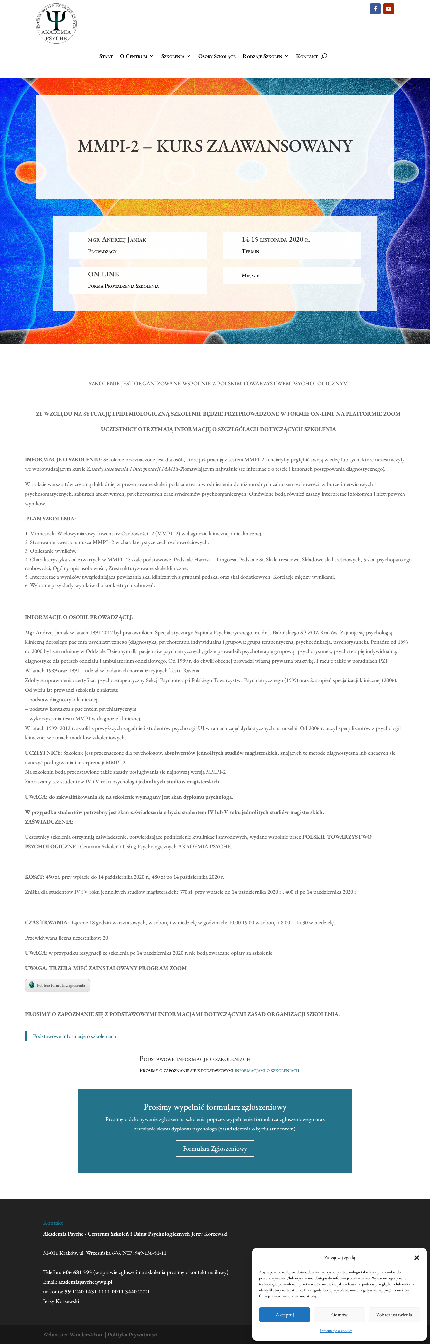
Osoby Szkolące (217, 57)
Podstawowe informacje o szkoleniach (74, 1036)
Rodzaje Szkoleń (262, 57)
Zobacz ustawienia (394, 1315)
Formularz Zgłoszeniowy (215, 1148)
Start (106, 57)
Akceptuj (285, 1315)
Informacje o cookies (336, 1330)
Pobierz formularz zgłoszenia (57, 984)
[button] (416, 1257)
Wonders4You (85, 1334)
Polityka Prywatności (133, 1334)
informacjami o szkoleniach (267, 1070)
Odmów (339, 1315)
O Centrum (133, 57)
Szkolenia (173, 57)
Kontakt (307, 57)
